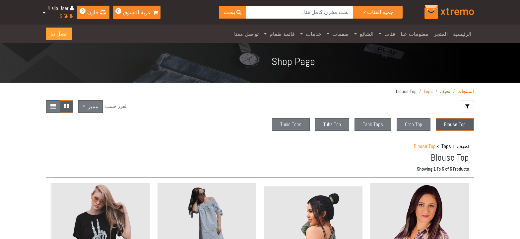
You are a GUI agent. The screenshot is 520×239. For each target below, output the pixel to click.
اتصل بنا (59, 33)
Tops (428, 91)
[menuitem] (462, 33)
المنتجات (465, 91)
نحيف (445, 91)
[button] (90, 106)
